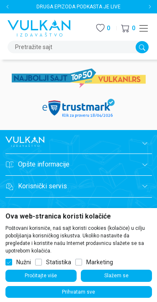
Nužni (23, 262)
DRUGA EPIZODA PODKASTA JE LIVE (78, 7)
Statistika (58, 262)
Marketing (99, 262)
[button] (128, 28)
